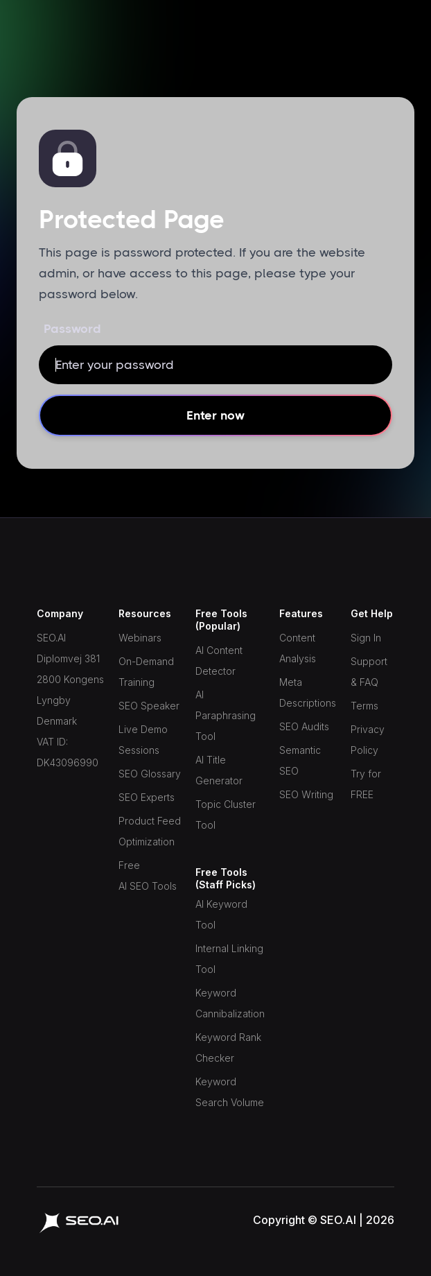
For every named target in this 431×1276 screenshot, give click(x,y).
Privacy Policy (368, 739)
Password (72, 329)
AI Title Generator (219, 770)
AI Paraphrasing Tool (225, 715)
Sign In (366, 638)
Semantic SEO (300, 760)
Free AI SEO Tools (147, 875)
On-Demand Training (146, 671)
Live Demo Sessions (143, 739)
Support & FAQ (369, 671)
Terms (364, 706)
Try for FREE (366, 784)
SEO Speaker (148, 706)
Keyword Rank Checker (228, 1047)
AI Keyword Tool (221, 914)
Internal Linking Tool (229, 958)
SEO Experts (146, 797)
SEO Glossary (149, 773)
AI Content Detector (219, 660)
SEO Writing (306, 794)
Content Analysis (297, 648)
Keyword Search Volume (229, 1092)
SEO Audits (304, 726)
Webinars (139, 638)
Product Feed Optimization (149, 831)
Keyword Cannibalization (230, 1003)
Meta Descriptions (307, 692)
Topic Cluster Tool (225, 814)
